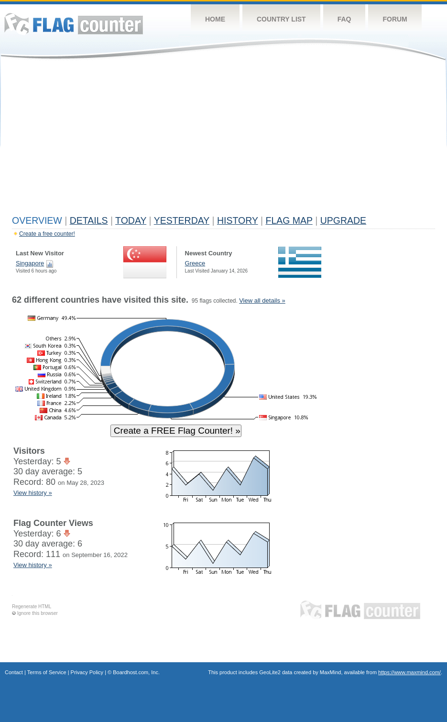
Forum (394, 19)
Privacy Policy (87, 672)
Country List (281, 19)
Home (215, 19)
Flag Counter (73, 23)
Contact (14, 672)
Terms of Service (46, 672)
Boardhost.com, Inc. (136, 672)
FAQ (344, 19)
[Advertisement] (223, 140)
